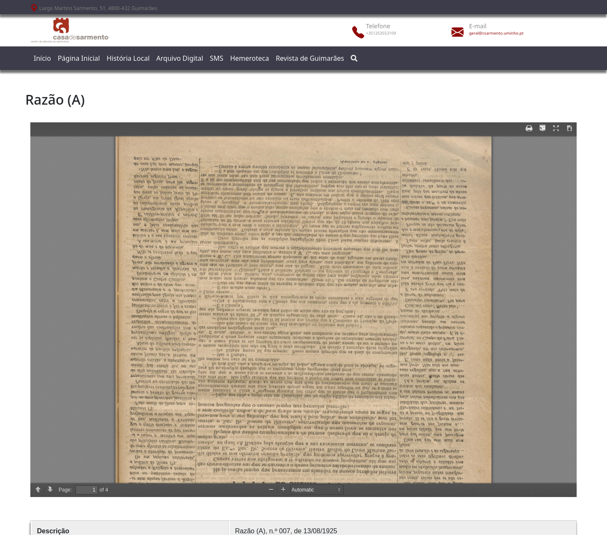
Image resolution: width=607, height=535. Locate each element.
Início (42, 58)
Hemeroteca (249, 58)
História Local (128, 58)
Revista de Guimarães (310, 58)
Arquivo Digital (179, 58)
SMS (216, 58)
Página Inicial (79, 58)
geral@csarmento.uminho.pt (496, 33)
